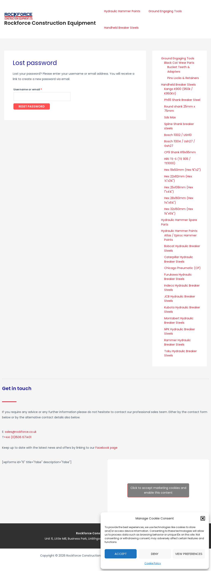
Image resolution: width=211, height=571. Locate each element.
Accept (121, 554)
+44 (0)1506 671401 (18, 435)
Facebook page (106, 445)
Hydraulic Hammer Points (121, 11)
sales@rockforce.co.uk (21, 429)
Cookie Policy (152, 563)
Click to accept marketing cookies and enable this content (158, 488)
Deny (154, 554)
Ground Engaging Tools (161, 11)
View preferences (188, 554)
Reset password (32, 107)
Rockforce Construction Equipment (50, 23)
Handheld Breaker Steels (120, 28)
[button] (203, 518)
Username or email (33, 89)
